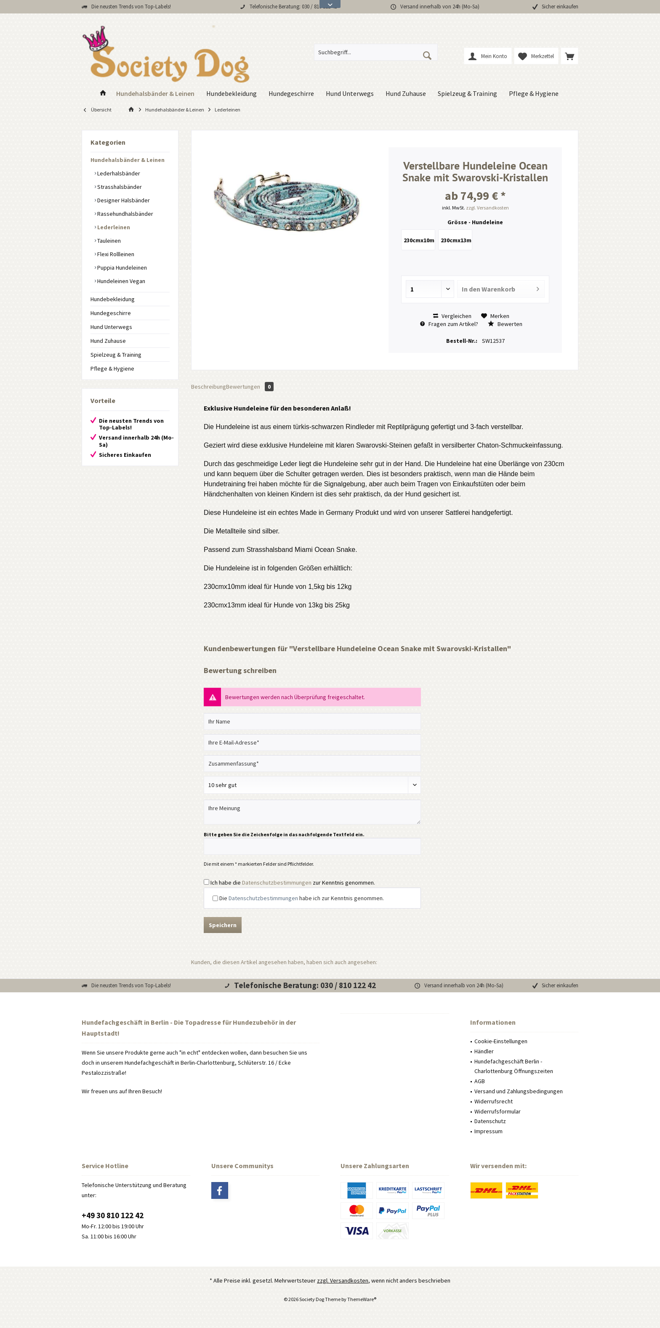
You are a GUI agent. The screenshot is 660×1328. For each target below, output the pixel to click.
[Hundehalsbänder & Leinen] (155, 93)
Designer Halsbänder (123, 200)
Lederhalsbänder (118, 173)
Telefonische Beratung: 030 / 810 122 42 (293, 6)
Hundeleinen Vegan (120, 281)
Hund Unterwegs (111, 327)
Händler (484, 1051)
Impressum (488, 1131)
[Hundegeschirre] (291, 93)
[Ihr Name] (312, 721)
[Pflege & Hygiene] (533, 93)
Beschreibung (208, 386)
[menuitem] (569, 56)
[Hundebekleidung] (231, 93)
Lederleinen (113, 227)
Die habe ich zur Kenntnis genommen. (301, 898)
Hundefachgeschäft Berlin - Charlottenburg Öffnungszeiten (513, 1066)
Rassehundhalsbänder (124, 213)
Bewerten (505, 324)
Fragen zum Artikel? (449, 324)
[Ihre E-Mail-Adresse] (312, 742)
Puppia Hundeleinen (121, 267)
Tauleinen (108, 240)
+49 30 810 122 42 (113, 1215)
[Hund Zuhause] (406, 93)
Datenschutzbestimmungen (276, 882)
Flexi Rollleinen (115, 254)
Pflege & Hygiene (112, 368)
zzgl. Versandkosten (487, 207)
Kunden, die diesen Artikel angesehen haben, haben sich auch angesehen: (284, 962)
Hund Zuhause (108, 341)
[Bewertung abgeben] (312, 785)
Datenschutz (490, 1121)
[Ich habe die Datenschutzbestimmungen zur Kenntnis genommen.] (206, 882)
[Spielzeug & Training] (467, 93)
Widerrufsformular (497, 1111)
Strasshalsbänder (119, 187)
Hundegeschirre (110, 313)
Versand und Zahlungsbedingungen (518, 1091)
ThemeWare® (361, 1299)
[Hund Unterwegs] (350, 93)
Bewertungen (250, 386)
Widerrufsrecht (493, 1101)
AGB (479, 1081)
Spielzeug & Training (115, 354)
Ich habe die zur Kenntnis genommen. (292, 882)
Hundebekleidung (112, 299)
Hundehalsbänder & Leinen (127, 160)
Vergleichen (452, 316)
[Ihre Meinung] (312, 812)
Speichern (223, 925)
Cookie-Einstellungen (500, 1041)
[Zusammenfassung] (312, 763)
